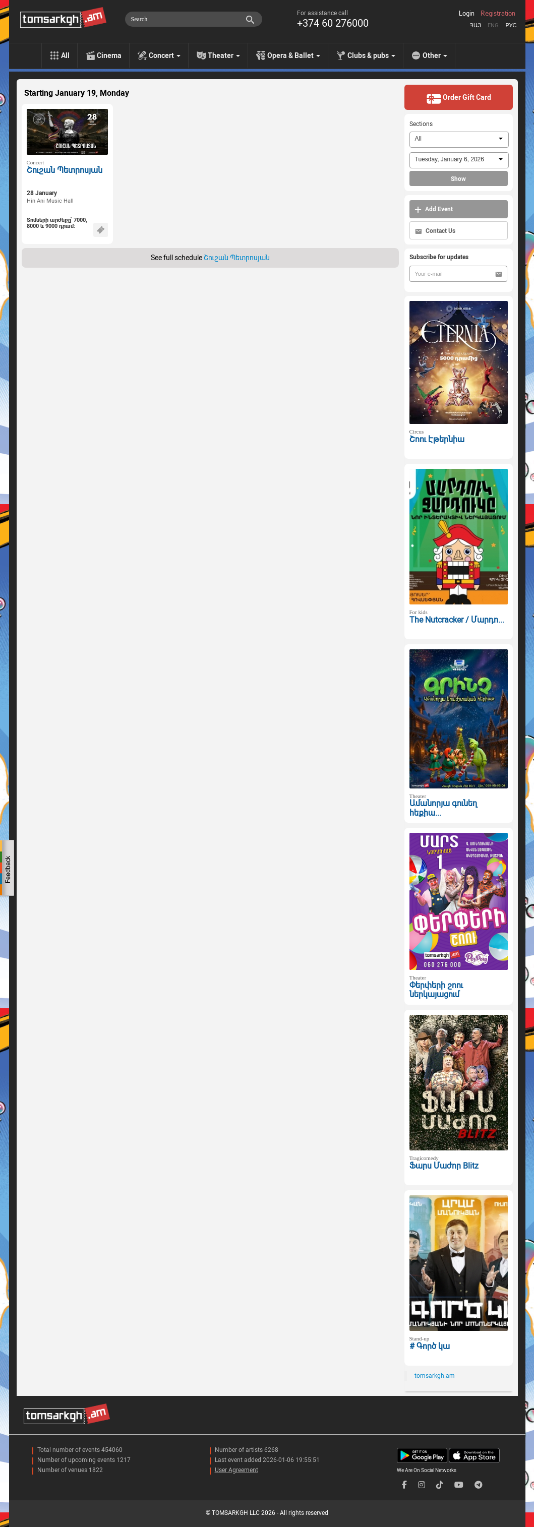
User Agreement (236, 1470)
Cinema (109, 55)
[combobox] (459, 140)
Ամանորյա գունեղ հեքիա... (443, 808)
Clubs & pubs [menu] (371, 55)
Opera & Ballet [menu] (293, 55)
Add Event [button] (433, 209)
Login (466, 14)
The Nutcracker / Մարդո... (456, 620)
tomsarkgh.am (434, 1375)
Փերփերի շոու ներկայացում (436, 990)
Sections (421, 124)
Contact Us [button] (435, 231)
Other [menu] (435, 55)
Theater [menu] (224, 55)
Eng (493, 25)
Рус (510, 25)
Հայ (475, 25)
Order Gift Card (458, 98)
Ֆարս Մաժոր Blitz (444, 1166)
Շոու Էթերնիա (436, 439)
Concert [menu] (165, 55)
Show (458, 178)
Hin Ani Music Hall (50, 201)
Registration (498, 14)
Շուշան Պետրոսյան (64, 170)
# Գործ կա (429, 1346)
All (65, 55)
